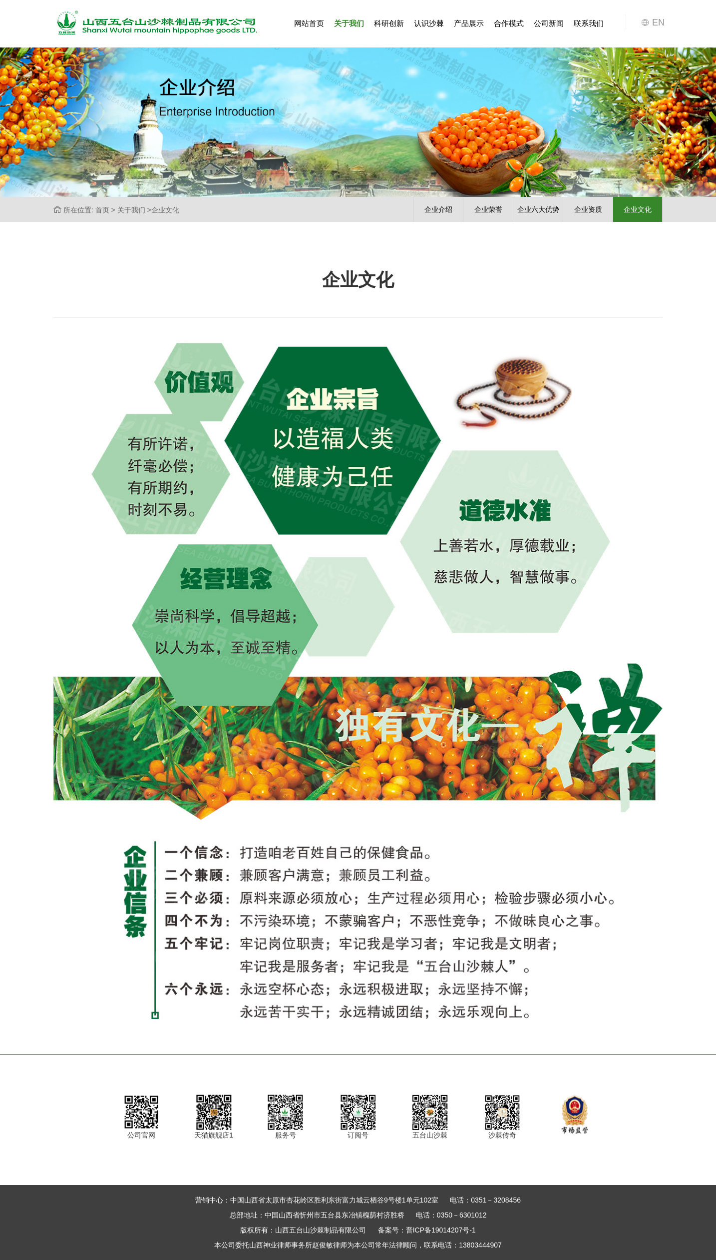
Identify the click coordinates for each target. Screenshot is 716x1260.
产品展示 (469, 23)
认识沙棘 (429, 23)
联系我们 (589, 23)
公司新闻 (549, 23)
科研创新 (389, 23)
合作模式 (509, 23)
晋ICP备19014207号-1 (441, 1230)
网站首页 (309, 23)
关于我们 (349, 23)
